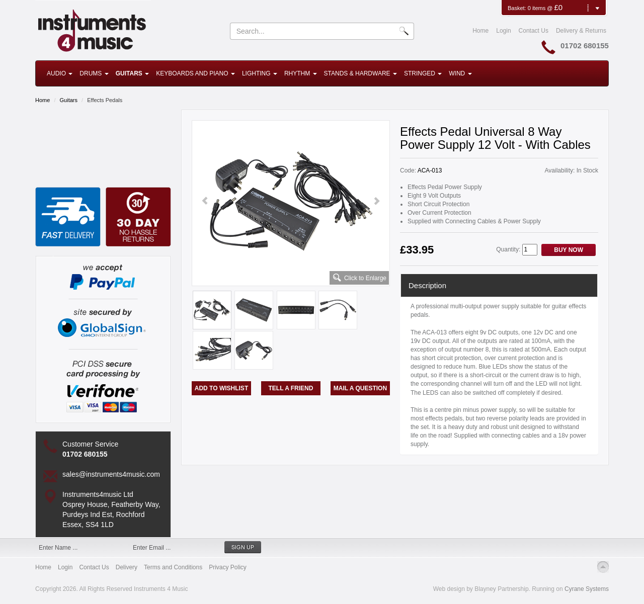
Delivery (126, 567)
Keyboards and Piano (195, 73)
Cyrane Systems (587, 588)
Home (480, 30)
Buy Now (568, 249)
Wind (460, 73)
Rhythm (300, 73)
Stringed (423, 73)
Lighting (259, 73)
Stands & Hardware (360, 73)
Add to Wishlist (221, 388)
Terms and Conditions (173, 567)
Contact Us (533, 30)
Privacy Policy (228, 567)
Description (427, 285)
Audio (59, 73)
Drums (93, 73)
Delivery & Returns (581, 30)
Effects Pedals (104, 100)
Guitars (132, 73)
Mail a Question (360, 388)
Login (503, 30)
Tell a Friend (291, 388)
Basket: (518, 8)
